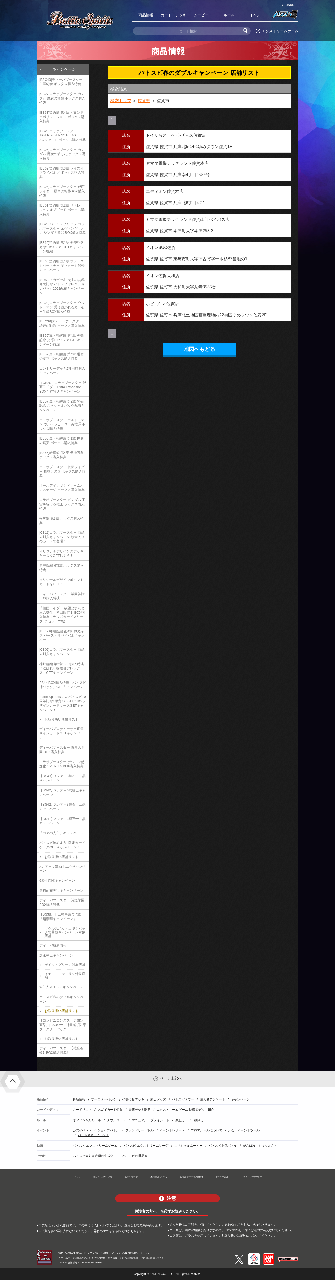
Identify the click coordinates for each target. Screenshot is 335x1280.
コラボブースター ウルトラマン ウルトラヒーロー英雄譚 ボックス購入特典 (62, 424)
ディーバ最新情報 (52, 945)
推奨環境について (158, 1176)
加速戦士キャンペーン (56, 955)
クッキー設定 (222, 1176)
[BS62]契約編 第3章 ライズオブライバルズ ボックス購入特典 (62, 172)
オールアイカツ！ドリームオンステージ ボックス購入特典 (62, 488)
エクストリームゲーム (280, 31)
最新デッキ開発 (139, 1110)
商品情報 (145, 15)
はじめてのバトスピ (102, 1176)
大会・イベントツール (244, 1130)
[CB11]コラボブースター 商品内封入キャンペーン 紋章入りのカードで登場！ (62, 537)
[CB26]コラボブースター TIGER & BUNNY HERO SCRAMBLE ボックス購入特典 (62, 135)
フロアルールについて (206, 1130)
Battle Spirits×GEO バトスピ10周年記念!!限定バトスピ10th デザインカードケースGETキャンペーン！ (62, 703)
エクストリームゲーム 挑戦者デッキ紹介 (185, 1110)
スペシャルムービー (188, 1145)
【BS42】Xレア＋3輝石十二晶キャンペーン (62, 806)
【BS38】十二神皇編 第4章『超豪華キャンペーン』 (60, 916)
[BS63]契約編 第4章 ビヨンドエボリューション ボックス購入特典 (62, 116)
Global (289, 5)
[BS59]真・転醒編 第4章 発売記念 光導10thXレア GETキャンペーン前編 (61, 340)
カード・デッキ (173, 15)
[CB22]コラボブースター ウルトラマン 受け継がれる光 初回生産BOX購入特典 (62, 307)
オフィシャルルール (87, 1120)
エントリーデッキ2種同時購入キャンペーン (62, 371)
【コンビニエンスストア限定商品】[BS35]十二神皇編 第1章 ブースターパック (62, 1024)
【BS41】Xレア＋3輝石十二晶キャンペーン (62, 821)
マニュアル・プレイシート (150, 1120)
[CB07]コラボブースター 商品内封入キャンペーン (62, 652)
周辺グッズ (158, 1099)
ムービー (201, 15)
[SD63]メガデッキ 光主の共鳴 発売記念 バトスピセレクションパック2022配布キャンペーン (62, 286)
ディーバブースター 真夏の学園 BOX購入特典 (62, 749)
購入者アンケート (212, 1099)
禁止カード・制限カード (192, 1120)
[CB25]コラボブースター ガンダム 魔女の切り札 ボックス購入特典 (62, 154)
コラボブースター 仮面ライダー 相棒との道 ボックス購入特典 (62, 471)
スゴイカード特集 (110, 1110)
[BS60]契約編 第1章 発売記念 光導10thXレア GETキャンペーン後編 (61, 247)
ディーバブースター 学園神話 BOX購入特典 (62, 596)
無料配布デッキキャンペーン (61, 890)
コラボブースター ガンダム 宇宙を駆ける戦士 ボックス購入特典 (62, 504)
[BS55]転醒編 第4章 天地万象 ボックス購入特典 (61, 455)
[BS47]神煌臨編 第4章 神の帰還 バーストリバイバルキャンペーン (62, 635)
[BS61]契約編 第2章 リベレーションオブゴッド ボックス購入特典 (62, 209)
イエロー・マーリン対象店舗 (64, 976)
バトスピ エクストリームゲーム (95, 1145)
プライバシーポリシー (251, 1176)
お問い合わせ (131, 1176)
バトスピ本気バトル (223, 1145)
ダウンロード (116, 1120)
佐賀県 (144, 100)
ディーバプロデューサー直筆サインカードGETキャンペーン (61, 733)
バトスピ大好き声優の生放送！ (95, 1156)
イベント (256, 15)
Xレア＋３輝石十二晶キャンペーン (62, 868)
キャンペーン (64, 69)
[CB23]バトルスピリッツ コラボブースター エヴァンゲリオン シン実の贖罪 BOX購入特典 (62, 228)
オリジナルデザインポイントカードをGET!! (61, 582)
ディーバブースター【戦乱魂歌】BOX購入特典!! (61, 1050)
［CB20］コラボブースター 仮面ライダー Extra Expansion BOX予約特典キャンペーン (62, 387)
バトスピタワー (183, 1099)
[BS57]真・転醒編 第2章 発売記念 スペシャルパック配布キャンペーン (62, 405)
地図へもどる (199, 349)
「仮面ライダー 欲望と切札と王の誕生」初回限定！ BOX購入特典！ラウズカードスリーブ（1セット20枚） (62, 614)
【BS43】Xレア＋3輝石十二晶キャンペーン (62, 778)
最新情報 (79, 1099)
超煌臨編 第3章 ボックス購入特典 (61, 567)
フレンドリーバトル (139, 1130)
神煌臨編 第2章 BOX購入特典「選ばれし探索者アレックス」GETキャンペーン (61, 668)
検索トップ (120, 100)
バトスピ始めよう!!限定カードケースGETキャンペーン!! (62, 845)
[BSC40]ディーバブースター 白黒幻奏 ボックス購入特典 (60, 82)
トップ (77, 1176)
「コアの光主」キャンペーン (61, 833)
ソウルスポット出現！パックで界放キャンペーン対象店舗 (64, 932)
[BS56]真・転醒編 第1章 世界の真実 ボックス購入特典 (61, 440)
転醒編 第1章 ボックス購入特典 (61, 520)
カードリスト (82, 1110)
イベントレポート (172, 1130)
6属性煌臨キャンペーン (57, 880)
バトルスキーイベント (93, 1135)
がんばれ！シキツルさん (260, 1145)
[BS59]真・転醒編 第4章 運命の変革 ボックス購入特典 (61, 356)
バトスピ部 (284, 16)
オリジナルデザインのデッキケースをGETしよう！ (61, 553)
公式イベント (82, 1130)
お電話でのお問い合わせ (191, 1176)
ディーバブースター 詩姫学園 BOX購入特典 (62, 902)
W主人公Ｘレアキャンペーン (61, 987)
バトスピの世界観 (135, 1156)
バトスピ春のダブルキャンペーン (61, 999)
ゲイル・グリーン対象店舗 (64, 965)
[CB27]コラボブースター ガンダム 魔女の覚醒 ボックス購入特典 (62, 98)
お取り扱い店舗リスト (61, 719)
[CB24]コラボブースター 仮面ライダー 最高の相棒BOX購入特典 (62, 191)
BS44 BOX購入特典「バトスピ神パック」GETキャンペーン (62, 685)
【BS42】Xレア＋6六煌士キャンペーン (62, 792)
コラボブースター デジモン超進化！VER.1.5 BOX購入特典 (62, 764)
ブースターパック (103, 1099)
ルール (229, 15)
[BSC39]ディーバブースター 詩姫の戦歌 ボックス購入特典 (62, 323)
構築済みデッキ (133, 1099)
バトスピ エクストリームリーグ (146, 1145)
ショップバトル (108, 1130)
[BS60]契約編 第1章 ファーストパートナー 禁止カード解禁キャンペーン (62, 265)
